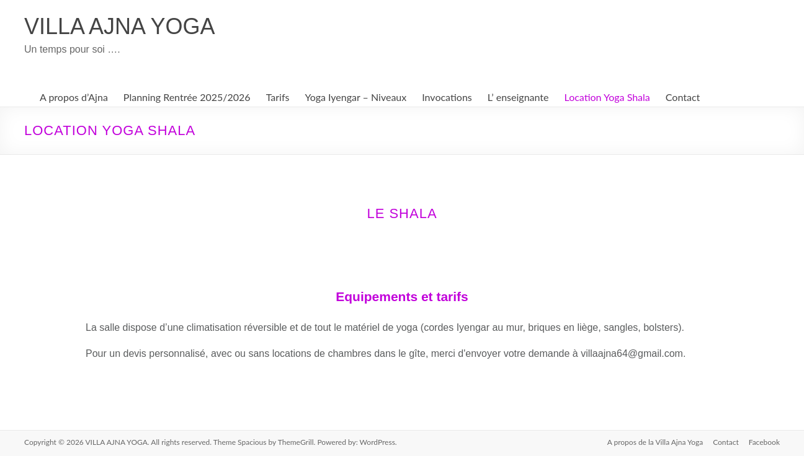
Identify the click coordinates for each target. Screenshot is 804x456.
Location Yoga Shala (607, 97)
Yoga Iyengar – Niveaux (355, 97)
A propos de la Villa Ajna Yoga (655, 442)
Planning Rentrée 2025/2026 (187, 97)
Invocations (447, 97)
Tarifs (278, 97)
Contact (683, 97)
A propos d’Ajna (74, 97)
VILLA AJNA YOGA (119, 26)
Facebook (764, 442)
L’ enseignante (518, 97)
